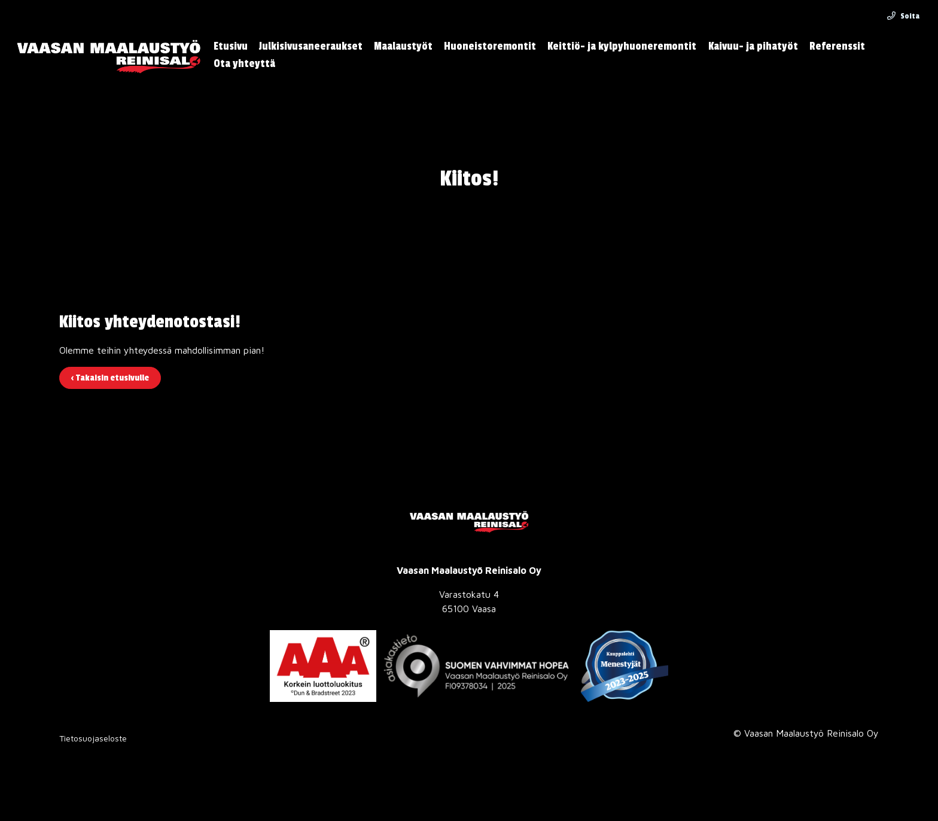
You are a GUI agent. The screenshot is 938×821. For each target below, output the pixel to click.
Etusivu (231, 46)
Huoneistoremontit (490, 46)
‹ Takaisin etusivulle (110, 378)
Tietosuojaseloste (93, 738)
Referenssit (837, 46)
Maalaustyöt (403, 46)
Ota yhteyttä (244, 63)
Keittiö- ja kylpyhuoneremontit (621, 46)
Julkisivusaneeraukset (311, 46)
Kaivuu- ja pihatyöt (753, 46)
